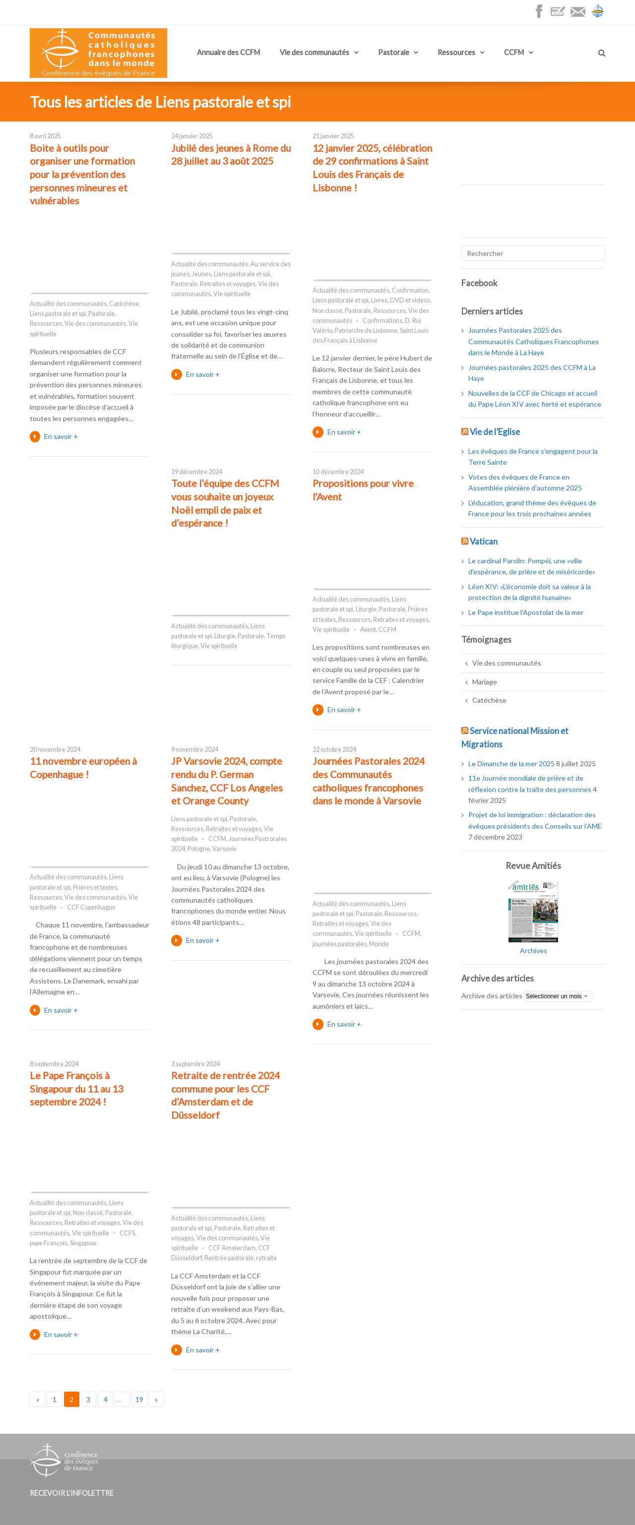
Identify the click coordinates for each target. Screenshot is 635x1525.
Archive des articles (491, 995)
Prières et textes (95, 887)
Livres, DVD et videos (400, 300)
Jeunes (201, 274)
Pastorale (393, 52)
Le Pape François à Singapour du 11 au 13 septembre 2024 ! (76, 1088)
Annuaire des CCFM (228, 52)
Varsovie (224, 849)
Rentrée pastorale (229, 1258)
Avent (368, 629)
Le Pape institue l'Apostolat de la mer (525, 612)
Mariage (484, 681)
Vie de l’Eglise (495, 432)
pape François (48, 1243)
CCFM (514, 52)
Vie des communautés (314, 52)
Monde (379, 944)
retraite (266, 1258)
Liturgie (224, 636)
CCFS (127, 1233)
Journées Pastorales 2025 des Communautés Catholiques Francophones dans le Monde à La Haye (533, 341)
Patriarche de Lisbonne (366, 330)
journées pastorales (340, 944)
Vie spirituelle (232, 294)
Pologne (199, 849)
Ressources (456, 52)
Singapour (83, 1243)
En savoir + (61, 436)
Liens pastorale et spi (58, 313)
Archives (533, 950)
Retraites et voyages (227, 284)
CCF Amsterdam (231, 1248)
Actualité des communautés (68, 303)
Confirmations (382, 320)
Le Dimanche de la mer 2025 (511, 763)
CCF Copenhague (91, 907)
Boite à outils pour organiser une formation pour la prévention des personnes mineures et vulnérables (82, 174)
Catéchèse (124, 303)
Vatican (484, 541)
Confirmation (410, 290)
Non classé (327, 310)
